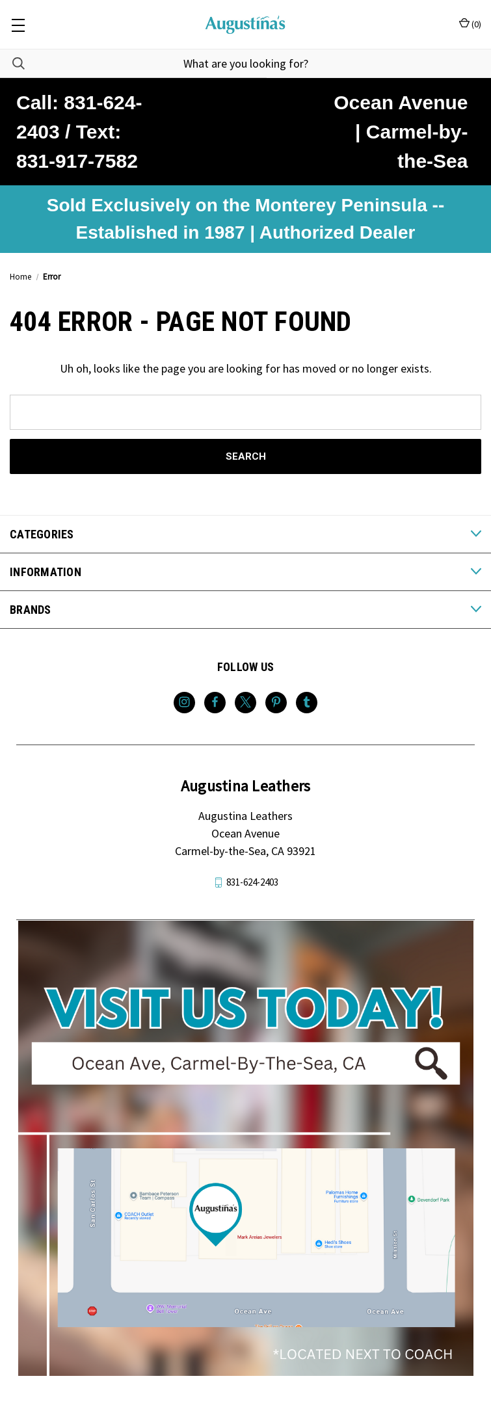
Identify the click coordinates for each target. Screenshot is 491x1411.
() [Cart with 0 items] (470, 24)
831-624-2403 (252, 882)
